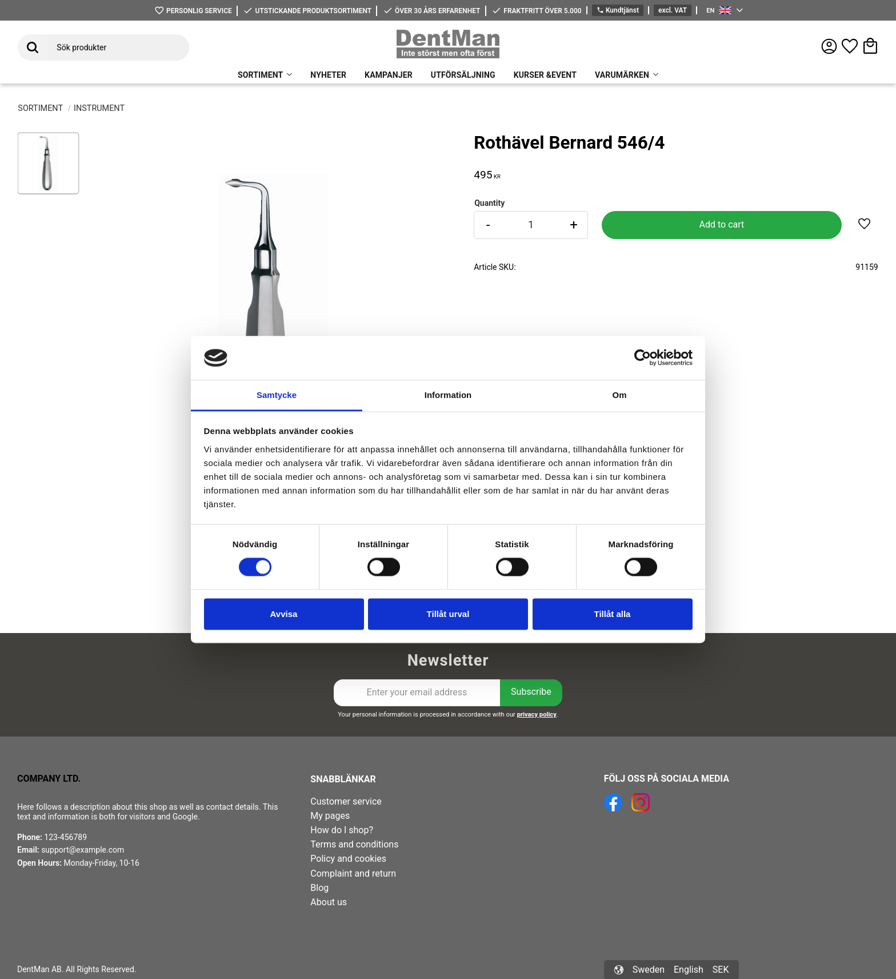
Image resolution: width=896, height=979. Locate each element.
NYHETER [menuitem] (328, 74)
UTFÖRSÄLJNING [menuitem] (463, 74)
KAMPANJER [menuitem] (389, 74)
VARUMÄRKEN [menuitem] (622, 74)
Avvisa (284, 614)
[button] (849, 46)
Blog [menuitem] (319, 887)
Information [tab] (448, 395)
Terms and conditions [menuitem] (354, 844)
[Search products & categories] (118, 47)
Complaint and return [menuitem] (353, 873)
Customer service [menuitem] (345, 801)
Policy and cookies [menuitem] (348, 858)
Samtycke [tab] (277, 395)
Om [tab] (619, 395)
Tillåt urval (448, 614)
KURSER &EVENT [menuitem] (545, 74)
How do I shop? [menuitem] (341, 830)
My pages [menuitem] (330, 815)
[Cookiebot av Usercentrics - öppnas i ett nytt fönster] (643, 358)
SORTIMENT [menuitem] (260, 74)
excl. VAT (672, 10)
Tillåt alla (612, 614)
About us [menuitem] (328, 902)
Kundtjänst (618, 10)
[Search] (32, 47)
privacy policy (537, 714)
